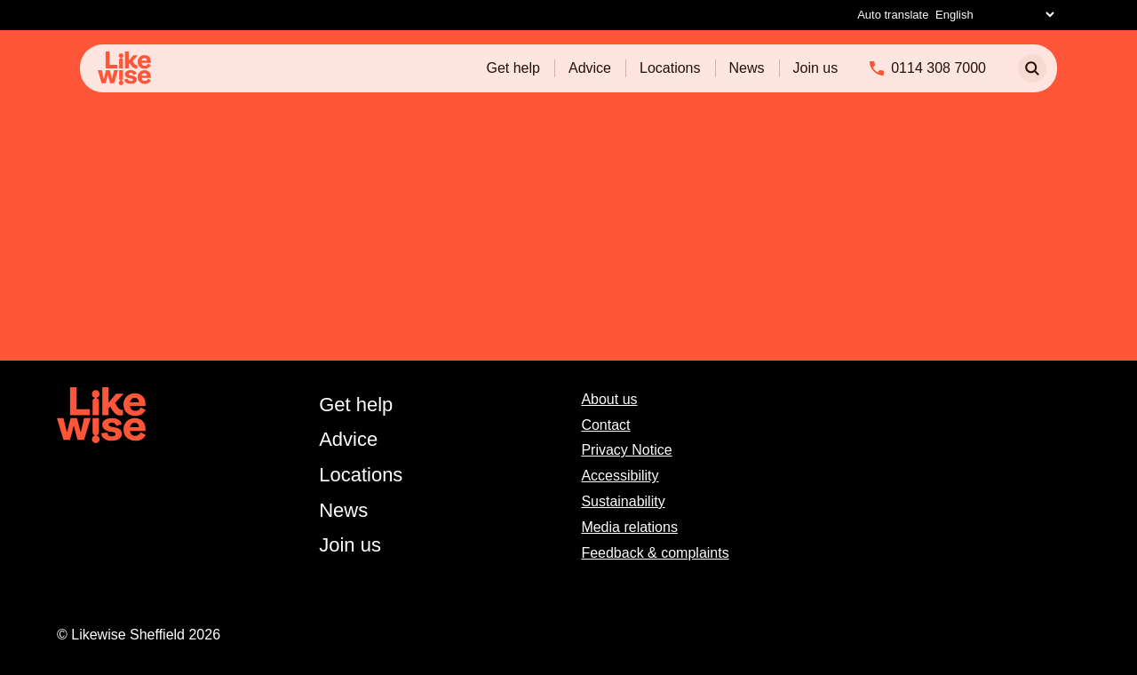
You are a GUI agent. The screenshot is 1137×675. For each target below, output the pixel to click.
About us (609, 399)
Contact (605, 425)
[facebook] (1020, 400)
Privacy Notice (626, 449)
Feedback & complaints (654, 552)
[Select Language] (994, 14)
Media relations (629, 527)
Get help (512, 67)
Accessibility (619, 475)
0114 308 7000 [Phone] (938, 67)
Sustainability (622, 501)
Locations (670, 67)
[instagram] (1058, 400)
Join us (816, 67)
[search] (1032, 68)
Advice (589, 67)
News (747, 67)
